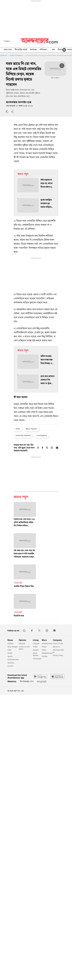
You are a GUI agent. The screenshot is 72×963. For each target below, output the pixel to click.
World (10, 653)
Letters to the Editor (24, 648)
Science (10, 666)
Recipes (36, 650)
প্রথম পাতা (8, 50)
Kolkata (10, 643)
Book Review (35, 654)
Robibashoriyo (47, 653)
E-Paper (7, 41)
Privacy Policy (58, 655)
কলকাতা (33, 50)
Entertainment (13, 659)
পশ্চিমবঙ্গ (44, 50)
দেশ (53, 50)
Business (11, 663)
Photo (44, 647)
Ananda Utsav (47, 643)
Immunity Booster (23, 435)
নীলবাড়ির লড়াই (21, 50)
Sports (10, 656)
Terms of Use (58, 643)
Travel (35, 647)
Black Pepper (31, 428)
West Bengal (12, 647)
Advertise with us (58, 651)
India (9, 650)
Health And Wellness (16, 55)
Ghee (18, 428)
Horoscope (37, 658)
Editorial (22, 643)
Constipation (41, 435)
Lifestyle (36, 643)
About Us (56, 647)
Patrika (44, 656)
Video (44, 650)
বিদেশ (60, 50)
